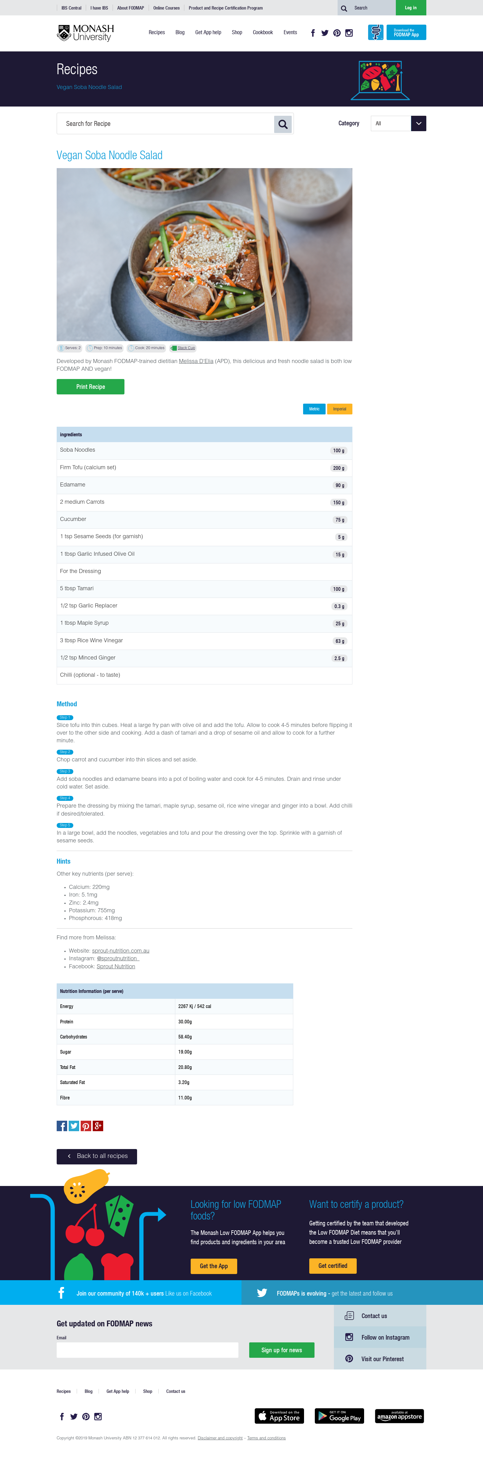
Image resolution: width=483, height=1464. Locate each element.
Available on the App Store (279, 1416)
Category (349, 123)
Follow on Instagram (386, 1337)
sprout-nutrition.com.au (120, 951)
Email (61, 1338)
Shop (147, 1391)
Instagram (349, 33)
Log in (411, 7)
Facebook (313, 33)
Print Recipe (90, 386)
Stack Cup (186, 348)
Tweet (74, 1126)
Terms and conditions (266, 1439)
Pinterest (337, 33)
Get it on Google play (339, 1416)
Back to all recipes (97, 1156)
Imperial (339, 409)
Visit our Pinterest (383, 1359)
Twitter (325, 33)
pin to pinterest (86, 1126)
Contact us (374, 1316)
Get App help (118, 1391)
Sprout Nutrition (116, 967)
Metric (314, 409)
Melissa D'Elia (196, 362)
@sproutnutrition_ (118, 959)
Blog (88, 1391)
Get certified (333, 1265)
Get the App (214, 1266)
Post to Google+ (98, 1126)
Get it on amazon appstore (399, 1416)
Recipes (64, 1391)
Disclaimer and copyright (220, 1439)
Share (62, 1126)
